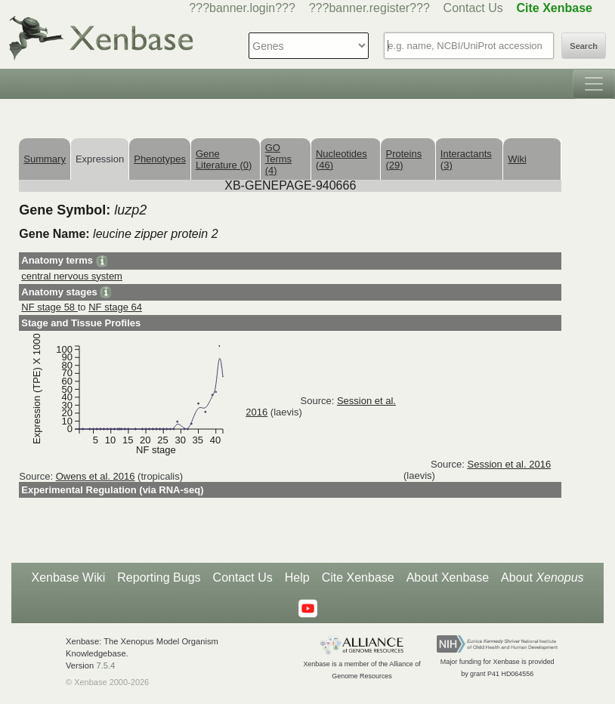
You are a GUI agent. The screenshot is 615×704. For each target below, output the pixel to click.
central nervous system (71, 276)
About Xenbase (447, 577)
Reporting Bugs (158, 577)
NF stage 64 (115, 307)
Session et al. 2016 (510, 464)
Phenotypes (160, 159)
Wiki (517, 159)
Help (297, 577)
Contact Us (473, 8)
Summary (44, 159)
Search (584, 46)
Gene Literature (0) (224, 159)
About (542, 578)
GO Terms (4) (278, 159)
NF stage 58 (49, 307)
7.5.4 (105, 665)
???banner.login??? (242, 8)
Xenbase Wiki (68, 577)
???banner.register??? (369, 8)
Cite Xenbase (358, 577)
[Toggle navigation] (594, 84)
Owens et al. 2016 (95, 476)
